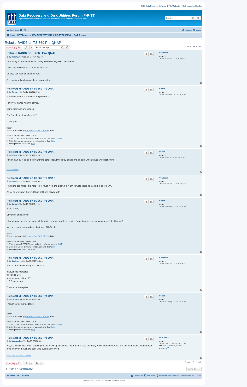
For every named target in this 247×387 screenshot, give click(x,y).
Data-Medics (164, 338)
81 (166, 155)
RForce (162, 152)
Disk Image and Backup (192, 6)
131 (166, 92)
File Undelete (174, 6)
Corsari (162, 89)
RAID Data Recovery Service (19, 356)
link (59, 138)
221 (166, 341)
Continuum (163, 53)
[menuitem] (23, 30)
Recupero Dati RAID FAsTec (37, 130)
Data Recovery (13, 170)
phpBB (94, 380)
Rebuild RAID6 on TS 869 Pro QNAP (33, 43)
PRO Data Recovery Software (153, 6)
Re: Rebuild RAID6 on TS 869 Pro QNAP (31, 88)
